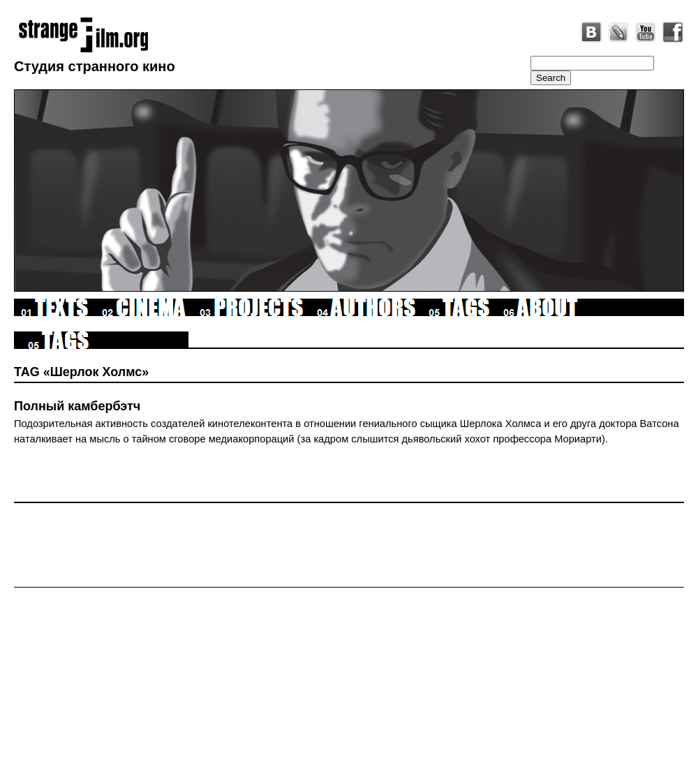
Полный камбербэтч (77, 406)
